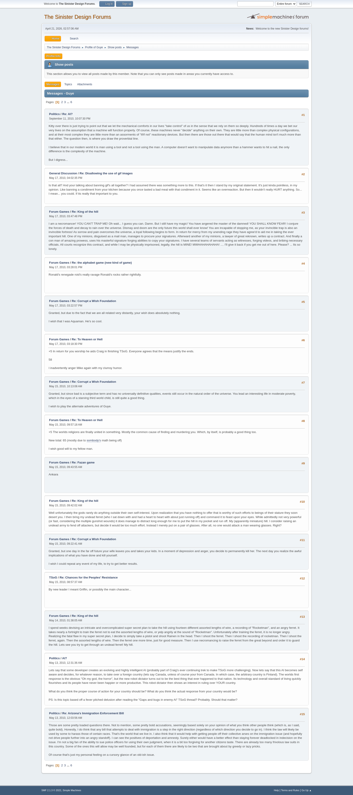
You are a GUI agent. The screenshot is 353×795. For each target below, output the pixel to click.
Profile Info (53, 56)
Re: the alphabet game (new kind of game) (102, 262)
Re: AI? (67, 114)
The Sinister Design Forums (77, 17)
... (68, 102)
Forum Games (59, 211)
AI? (64, 658)
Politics (54, 114)
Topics (68, 84)
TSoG (53, 577)
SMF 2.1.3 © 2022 (51, 790)
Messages (52, 84)
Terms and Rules (290, 790)
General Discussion (63, 173)
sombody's (94, 440)
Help (276, 790)
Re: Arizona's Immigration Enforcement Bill (93, 713)
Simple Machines (72, 790)
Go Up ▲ (306, 790)
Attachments (84, 84)
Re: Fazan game (83, 462)
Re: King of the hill (85, 211)
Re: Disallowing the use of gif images (106, 173)
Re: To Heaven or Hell (87, 339)
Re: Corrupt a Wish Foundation (94, 301)
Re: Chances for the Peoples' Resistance (89, 577)
